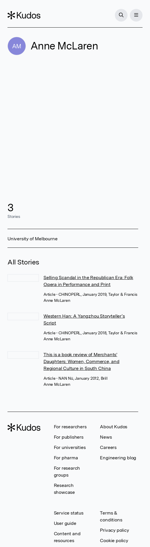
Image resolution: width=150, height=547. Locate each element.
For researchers (70, 426)
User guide (65, 523)
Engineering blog (118, 457)
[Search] (121, 15)
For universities (70, 447)
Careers (108, 447)
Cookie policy (114, 540)
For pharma (66, 457)
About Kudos (113, 426)
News (106, 437)
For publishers (68, 437)
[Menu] (136, 15)
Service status (68, 513)
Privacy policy (114, 530)
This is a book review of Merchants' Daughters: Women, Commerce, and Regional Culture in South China (81, 361)
